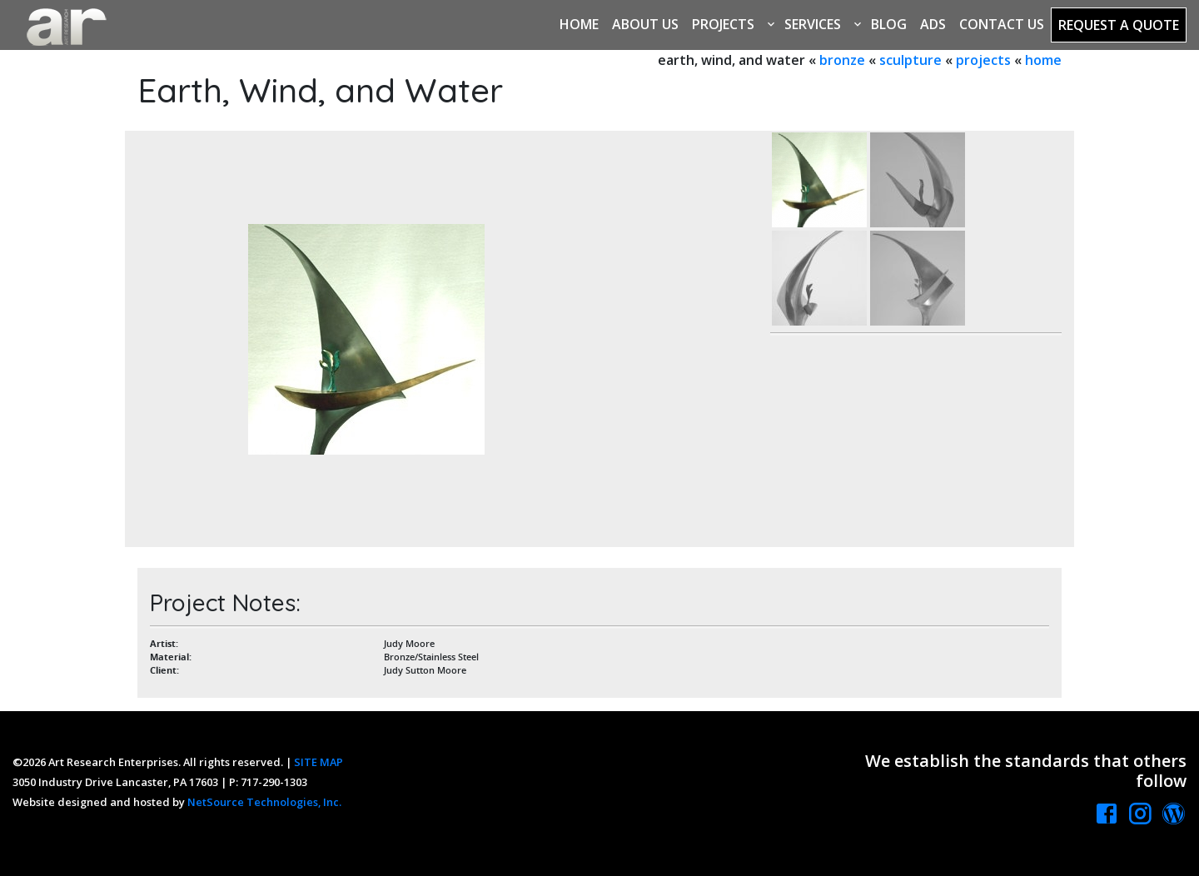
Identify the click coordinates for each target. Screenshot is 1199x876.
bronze (842, 60)
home (1043, 60)
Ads (933, 24)
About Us (645, 24)
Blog (889, 24)
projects (983, 60)
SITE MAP (318, 761)
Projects (723, 24)
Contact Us (1001, 24)
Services (812, 24)
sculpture (910, 60)
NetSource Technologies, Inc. (264, 801)
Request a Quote (1118, 25)
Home (579, 24)
